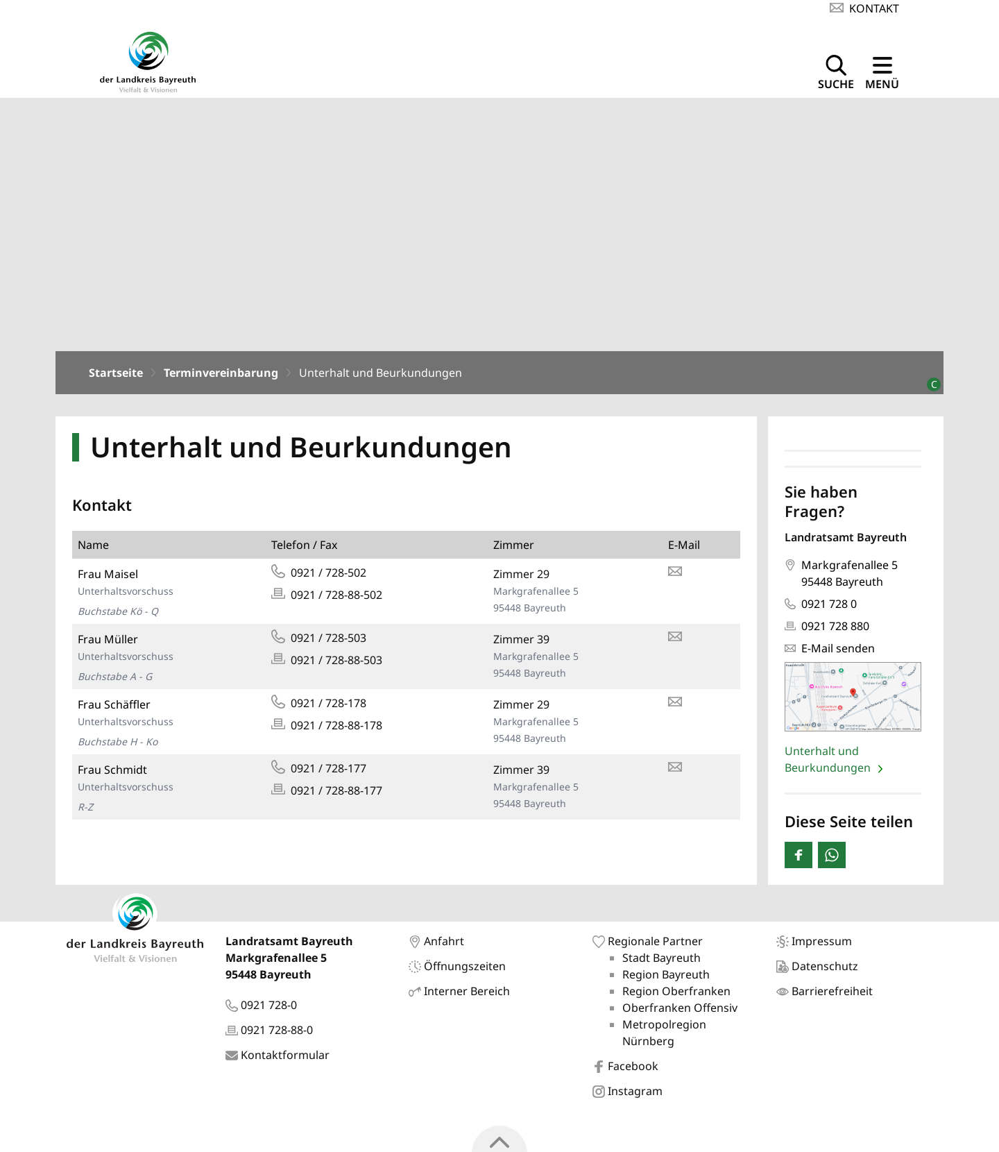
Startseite (116, 376)
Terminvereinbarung (221, 376)
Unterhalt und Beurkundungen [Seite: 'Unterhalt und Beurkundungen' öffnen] (829, 763)
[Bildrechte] (928, 382)
